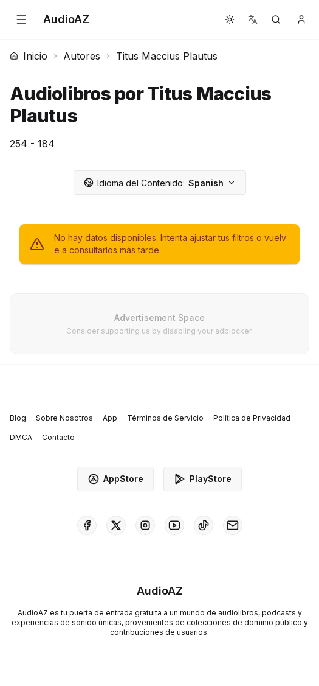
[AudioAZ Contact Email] (232, 525)
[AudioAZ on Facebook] (87, 525)
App (110, 417)
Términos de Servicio (165, 417)
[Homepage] (66, 19)
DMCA (21, 437)
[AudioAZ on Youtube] (174, 525)
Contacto (58, 437)
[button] (21, 19)
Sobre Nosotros (64, 417)
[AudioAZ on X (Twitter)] (116, 525)
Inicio (28, 56)
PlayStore (203, 479)
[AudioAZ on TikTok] (203, 525)
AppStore (115, 479)
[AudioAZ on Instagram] (145, 525)
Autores (81, 56)
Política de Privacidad (251, 417)
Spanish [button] (160, 183)
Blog (18, 417)
